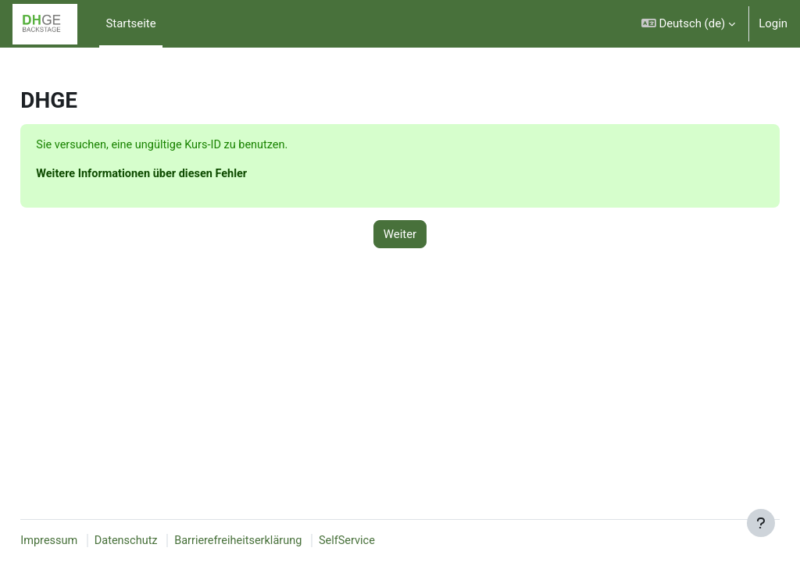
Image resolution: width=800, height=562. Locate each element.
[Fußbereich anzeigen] (761, 523)
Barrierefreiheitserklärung (279, 541)
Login (773, 23)
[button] (688, 24)
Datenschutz (163, 541)
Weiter (400, 235)
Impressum (84, 541)
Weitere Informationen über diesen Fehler (179, 175)
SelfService (390, 541)
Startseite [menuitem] (130, 23)
